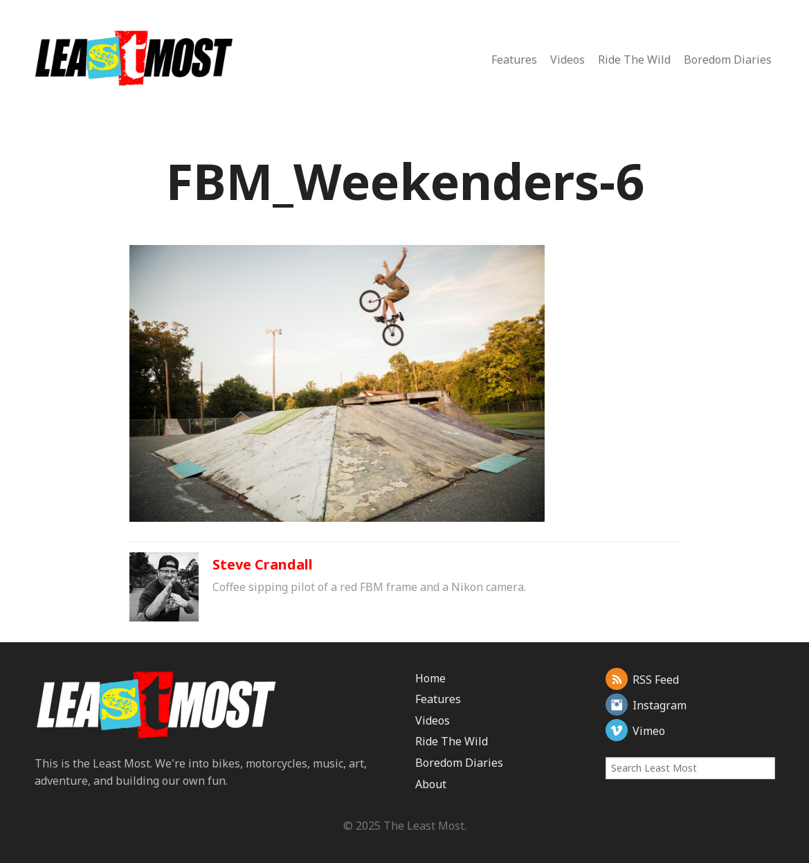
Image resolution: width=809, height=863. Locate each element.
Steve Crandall (262, 564)
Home (430, 678)
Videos (567, 59)
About (430, 784)
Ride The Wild (634, 59)
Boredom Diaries (728, 59)
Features (514, 59)
